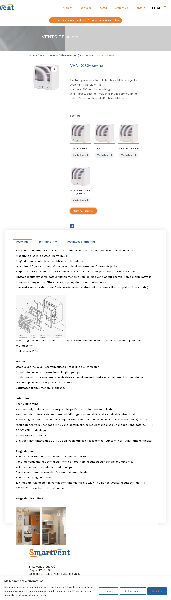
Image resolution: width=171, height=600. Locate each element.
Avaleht (72, 7)
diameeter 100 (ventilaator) (76, 55)
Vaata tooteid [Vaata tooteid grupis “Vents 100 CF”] (80, 157)
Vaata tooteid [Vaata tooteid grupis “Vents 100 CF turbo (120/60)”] (80, 206)
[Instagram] (158, 7)
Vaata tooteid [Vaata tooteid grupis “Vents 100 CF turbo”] (128, 157)
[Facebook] (153, 7)
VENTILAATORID (49, 55)
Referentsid (122, 7)
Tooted (105, 7)
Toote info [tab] (22, 248)
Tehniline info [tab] (48, 248)
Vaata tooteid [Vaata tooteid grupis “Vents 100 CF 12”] (104, 157)
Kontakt (140, 7)
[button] (165, 8)
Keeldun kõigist (132, 591)
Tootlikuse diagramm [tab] (81, 248)
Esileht (33, 55)
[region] (85, 588)
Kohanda (108, 591)
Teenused (89, 7)
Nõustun (157, 591)
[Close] (167, 579)
